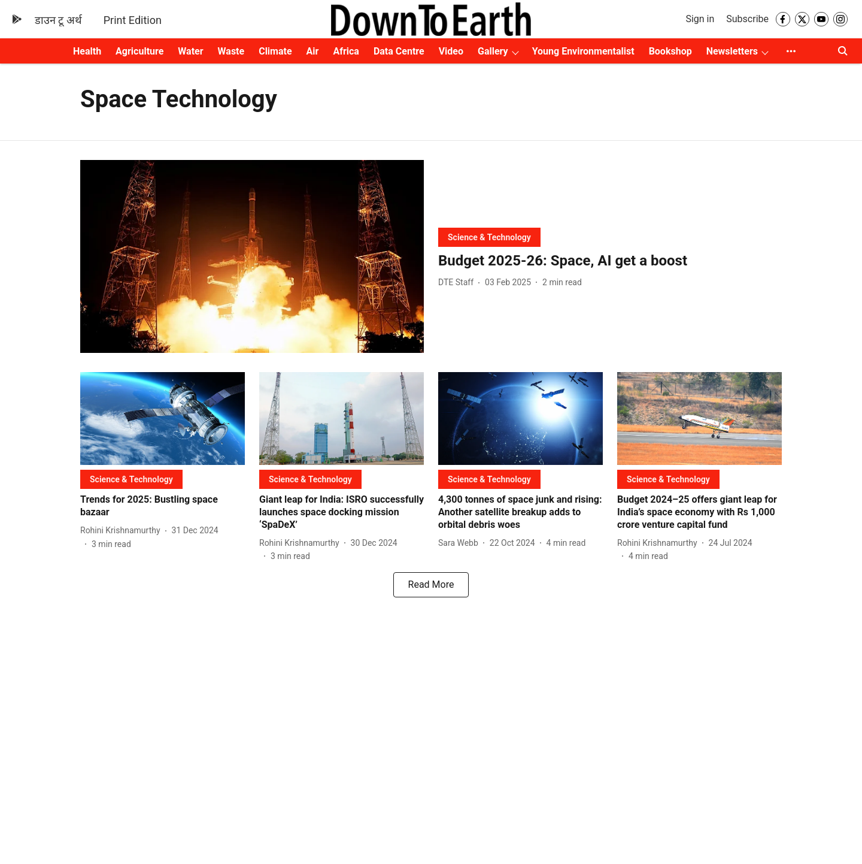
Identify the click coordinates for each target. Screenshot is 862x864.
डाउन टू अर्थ (58, 20)
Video (451, 51)
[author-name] (458, 282)
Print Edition (133, 20)
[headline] (610, 261)
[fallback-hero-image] (252, 257)
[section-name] (489, 237)
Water (190, 51)
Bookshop (670, 51)
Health (87, 51)
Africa (346, 51)
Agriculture (139, 51)
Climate (275, 51)
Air (312, 51)
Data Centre (399, 51)
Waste (231, 51)
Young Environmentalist (583, 51)
